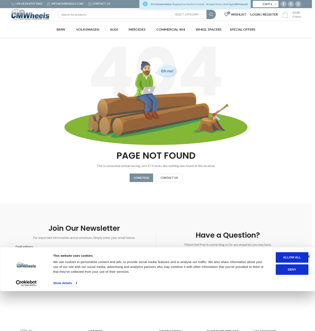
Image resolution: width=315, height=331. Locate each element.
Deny (272, 309)
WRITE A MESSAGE (228, 257)
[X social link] (291, 5)
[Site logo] (33, 19)
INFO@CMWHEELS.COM (67, 4)
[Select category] (189, 19)
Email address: (25, 248)
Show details (62, 323)
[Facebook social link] (284, 5)
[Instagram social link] (298, 5)
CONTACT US (101, 4)
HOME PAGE (141, 179)
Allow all (272, 297)
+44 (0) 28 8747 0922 (28, 4)
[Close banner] (308, 296)
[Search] (140, 19)
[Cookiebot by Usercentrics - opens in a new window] (26, 323)
